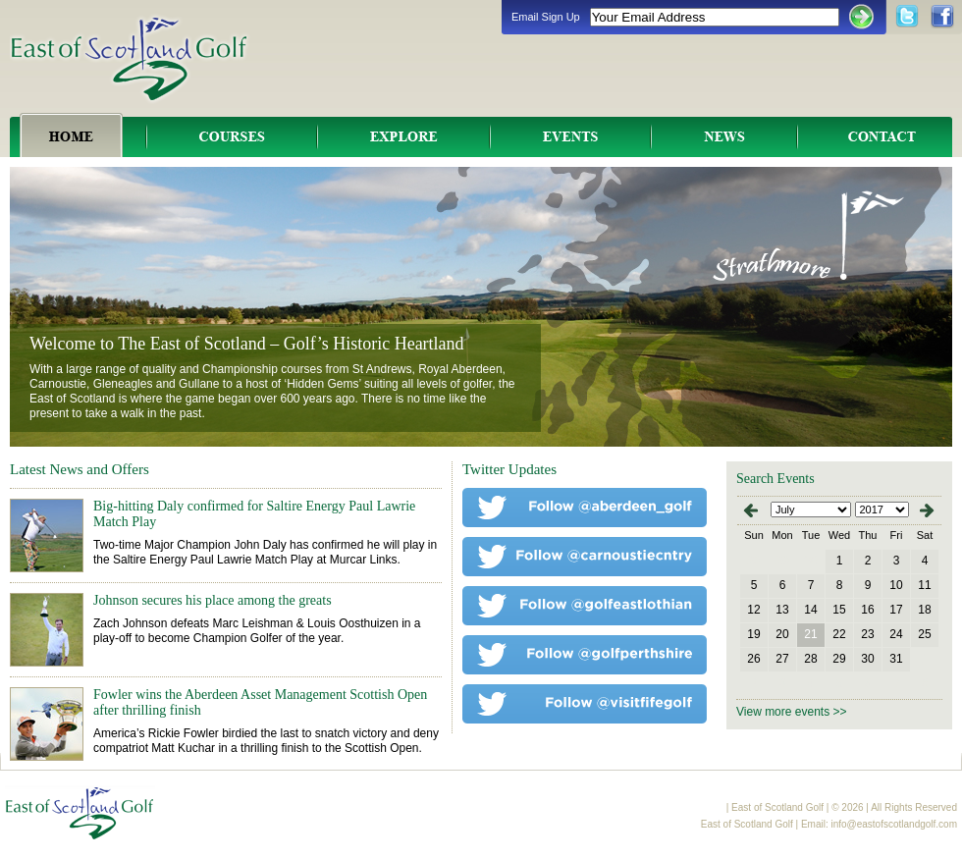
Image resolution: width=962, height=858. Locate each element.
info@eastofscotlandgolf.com (893, 824)
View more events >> (791, 712)
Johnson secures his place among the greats (212, 600)
